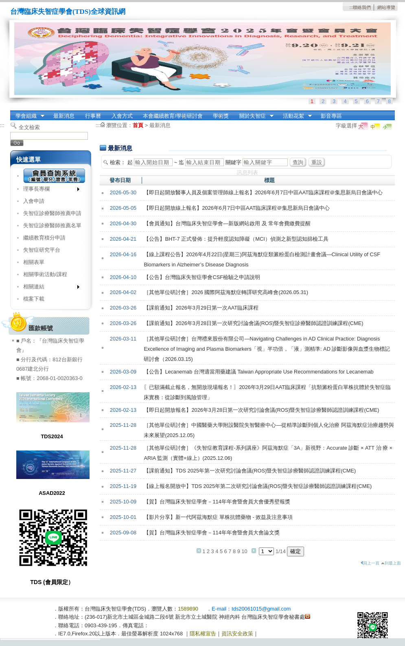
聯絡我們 (362, 7)
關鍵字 (233, 162)
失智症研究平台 (41, 250)
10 (244, 551)
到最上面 (391, 563)
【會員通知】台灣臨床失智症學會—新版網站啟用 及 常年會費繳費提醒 (227, 223)
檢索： (118, 162)
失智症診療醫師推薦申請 (52, 213)
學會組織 (27, 116)
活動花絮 (295, 116)
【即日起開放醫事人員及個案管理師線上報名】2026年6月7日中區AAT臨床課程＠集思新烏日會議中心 (263, 192)
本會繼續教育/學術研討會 (173, 116)
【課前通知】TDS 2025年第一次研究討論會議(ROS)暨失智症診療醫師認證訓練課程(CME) (250, 471)
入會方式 (122, 116)
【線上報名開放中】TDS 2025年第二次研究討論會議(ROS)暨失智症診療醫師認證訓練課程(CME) (258, 486)
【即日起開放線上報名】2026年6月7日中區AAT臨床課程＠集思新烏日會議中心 (237, 208)
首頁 (138, 125)
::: (351, 7)
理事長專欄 (48, 190)
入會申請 (33, 201)
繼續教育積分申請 (44, 238)
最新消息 (63, 116)
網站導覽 (386, 7)
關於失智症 (254, 116)
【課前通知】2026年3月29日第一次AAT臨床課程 (201, 308)
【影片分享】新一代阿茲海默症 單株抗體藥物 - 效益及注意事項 (218, 517)
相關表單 (33, 262)
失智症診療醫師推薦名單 (52, 225)
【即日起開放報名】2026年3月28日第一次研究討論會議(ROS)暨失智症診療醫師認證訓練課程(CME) (261, 410)
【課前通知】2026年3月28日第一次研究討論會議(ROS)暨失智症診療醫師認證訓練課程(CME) (253, 323)
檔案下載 (33, 299)
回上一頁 (370, 563)
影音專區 (331, 116)
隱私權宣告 (203, 634)
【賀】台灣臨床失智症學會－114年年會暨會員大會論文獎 (211, 533)
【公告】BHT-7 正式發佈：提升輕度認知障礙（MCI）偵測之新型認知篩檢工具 (236, 239)
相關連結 (48, 288)
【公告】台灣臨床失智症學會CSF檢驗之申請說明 (202, 277)
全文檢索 (29, 127)
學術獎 (221, 116)
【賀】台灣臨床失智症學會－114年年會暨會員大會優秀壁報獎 (217, 502)
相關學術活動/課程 (45, 274)
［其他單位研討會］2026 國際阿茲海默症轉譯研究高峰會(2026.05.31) (226, 292)
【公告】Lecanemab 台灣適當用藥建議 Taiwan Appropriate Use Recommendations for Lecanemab (258, 372)
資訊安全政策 (237, 634)
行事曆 (93, 116)
